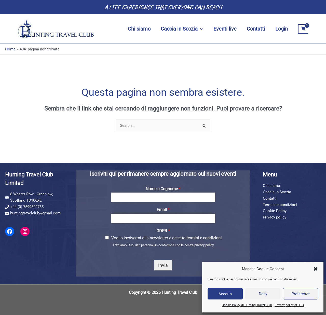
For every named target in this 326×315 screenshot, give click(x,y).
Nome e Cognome (163, 188)
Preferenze (301, 294)
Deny (263, 294)
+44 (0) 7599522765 (27, 206)
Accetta (225, 294)
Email (163, 209)
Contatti (270, 198)
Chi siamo (271, 185)
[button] (315, 268)
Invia (163, 265)
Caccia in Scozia (277, 192)
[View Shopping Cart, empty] (303, 29)
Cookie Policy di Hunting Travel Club (247, 305)
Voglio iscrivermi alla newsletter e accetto (166, 238)
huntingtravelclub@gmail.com (35, 213)
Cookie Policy (275, 211)
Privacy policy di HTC (289, 305)
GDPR (163, 230)
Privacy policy (274, 217)
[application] (200, 29)
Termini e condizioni (280, 204)
